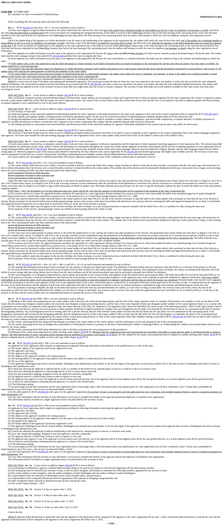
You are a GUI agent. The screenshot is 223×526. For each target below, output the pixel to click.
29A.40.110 (210, 114)
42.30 (83, 332)
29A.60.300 (132, 151)
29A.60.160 (95, 84)
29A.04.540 (177, 316)
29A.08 (67, 95)
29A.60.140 (27, 298)
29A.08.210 (28, 343)
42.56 (79, 337)
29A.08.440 (58, 56)
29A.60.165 (28, 27)
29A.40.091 (27, 163)
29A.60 (67, 109)
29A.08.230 (43, 392)
